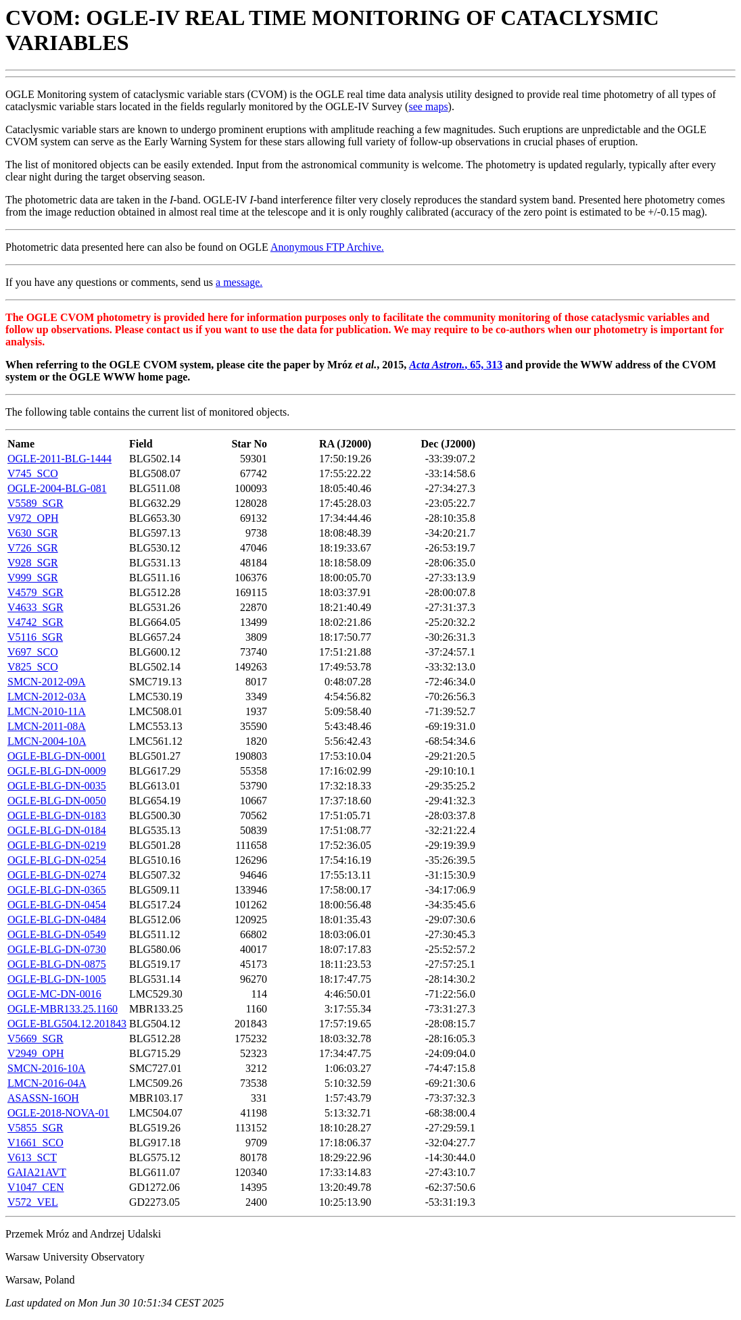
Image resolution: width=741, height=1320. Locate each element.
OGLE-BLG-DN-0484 (56, 919)
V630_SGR (32, 533)
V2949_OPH (35, 1053)
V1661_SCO (35, 1142)
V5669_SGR (35, 1038)
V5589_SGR (35, 503)
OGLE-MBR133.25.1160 (62, 1009)
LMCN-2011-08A (46, 726)
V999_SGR (32, 577)
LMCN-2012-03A (46, 696)
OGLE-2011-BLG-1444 (59, 458)
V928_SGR (32, 562)
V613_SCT (32, 1157)
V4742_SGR (35, 622)
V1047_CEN (35, 1187)
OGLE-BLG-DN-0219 (56, 845)
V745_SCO (32, 473)
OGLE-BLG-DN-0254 (56, 860)
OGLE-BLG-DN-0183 (56, 815)
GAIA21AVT (36, 1172)
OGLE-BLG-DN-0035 (56, 785)
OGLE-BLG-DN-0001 (56, 756)
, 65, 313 (455, 364)
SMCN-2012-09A (46, 681)
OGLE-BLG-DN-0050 (56, 800)
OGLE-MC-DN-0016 (54, 994)
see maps (428, 106)
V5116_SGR (35, 637)
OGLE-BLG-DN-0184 (56, 830)
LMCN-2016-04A (46, 1083)
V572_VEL (32, 1202)
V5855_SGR (35, 1127)
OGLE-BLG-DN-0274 (56, 875)
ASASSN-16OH (43, 1098)
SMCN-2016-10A (46, 1068)
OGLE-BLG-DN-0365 (56, 890)
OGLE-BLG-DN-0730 (56, 949)
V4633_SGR (35, 607)
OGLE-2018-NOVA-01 (58, 1113)
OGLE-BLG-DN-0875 (56, 964)
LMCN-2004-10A (46, 741)
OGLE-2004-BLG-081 (57, 488)
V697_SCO (32, 652)
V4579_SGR (35, 592)
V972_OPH (33, 518)
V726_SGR (32, 548)
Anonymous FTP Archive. (327, 247)
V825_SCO (32, 667)
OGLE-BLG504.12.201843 (66, 1023)
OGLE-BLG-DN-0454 (56, 904)
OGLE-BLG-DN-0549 (56, 934)
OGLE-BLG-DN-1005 (56, 979)
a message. (239, 282)
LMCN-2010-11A (46, 711)
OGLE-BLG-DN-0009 (56, 771)
